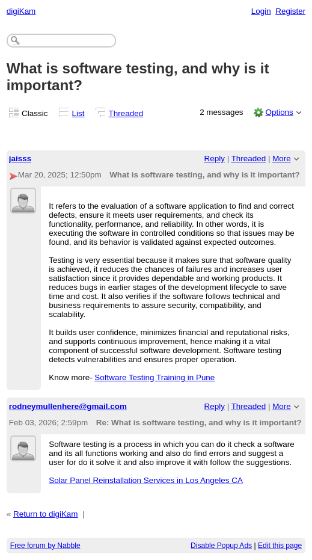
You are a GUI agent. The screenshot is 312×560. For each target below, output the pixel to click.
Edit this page (280, 545)
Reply (214, 158)
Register (290, 11)
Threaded (126, 113)
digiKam (21, 11)
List (78, 113)
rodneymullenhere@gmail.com (68, 406)
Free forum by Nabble (45, 545)
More (281, 158)
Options (279, 112)
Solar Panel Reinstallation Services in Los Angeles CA (146, 480)
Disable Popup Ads (221, 545)
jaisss (20, 158)
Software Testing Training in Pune (154, 377)
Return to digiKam (45, 513)
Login (261, 11)
